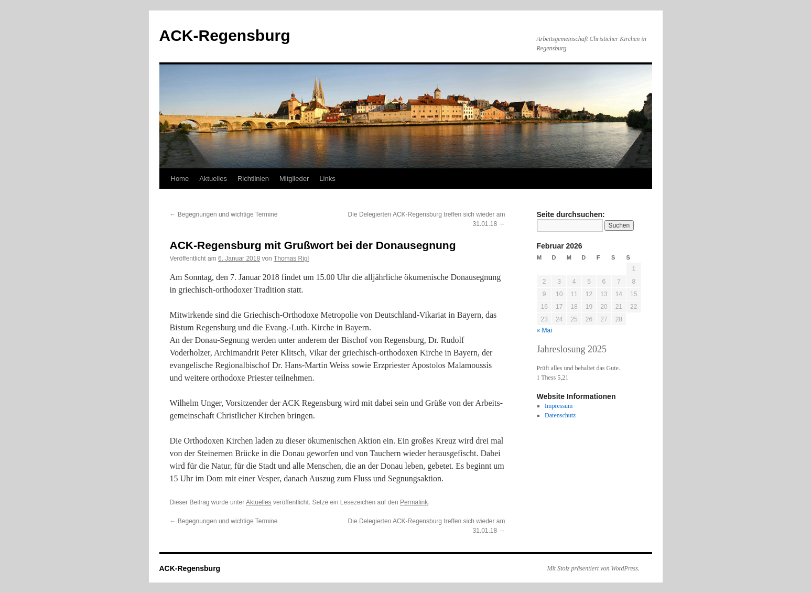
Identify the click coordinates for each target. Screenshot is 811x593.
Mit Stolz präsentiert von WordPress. (593, 568)
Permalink (414, 502)
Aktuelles (213, 178)
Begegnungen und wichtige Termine (224, 214)
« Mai (544, 330)
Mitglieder (294, 178)
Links (327, 178)
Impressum (558, 405)
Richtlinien (253, 178)
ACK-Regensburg (224, 35)
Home (180, 178)
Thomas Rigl (291, 258)
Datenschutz (560, 415)
